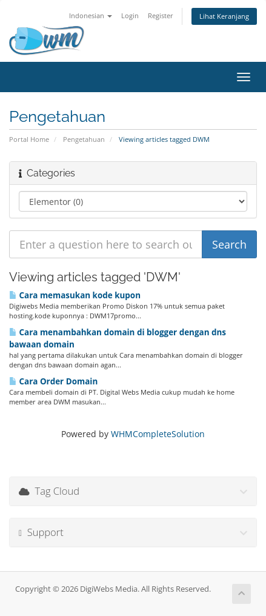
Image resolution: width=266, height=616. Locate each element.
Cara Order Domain (53, 381)
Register (160, 15)
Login (130, 15)
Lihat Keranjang (224, 16)
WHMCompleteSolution (158, 434)
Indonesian (90, 15)
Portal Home (29, 139)
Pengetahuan (84, 139)
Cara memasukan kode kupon (75, 295)
